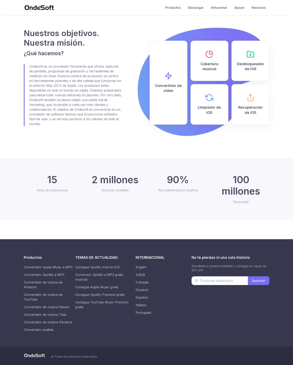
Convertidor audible (39, 330)
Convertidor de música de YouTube (43, 297)
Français (142, 282)
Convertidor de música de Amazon (43, 284)
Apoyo (239, 8)
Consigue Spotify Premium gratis (100, 295)
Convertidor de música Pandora (48, 322)
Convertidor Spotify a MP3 (44, 275)
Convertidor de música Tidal (45, 315)
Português (143, 313)
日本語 (140, 275)
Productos (173, 8)
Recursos (259, 8)
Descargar (196, 8)
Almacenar (219, 8)
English (141, 267)
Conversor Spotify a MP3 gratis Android (99, 277)
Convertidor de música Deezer (47, 307)
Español (142, 297)
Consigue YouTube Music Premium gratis (101, 304)
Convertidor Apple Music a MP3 (48, 267)
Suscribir (258, 281)
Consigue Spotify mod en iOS (97, 267)
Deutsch (142, 290)
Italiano (141, 305)
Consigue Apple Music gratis (96, 287)
